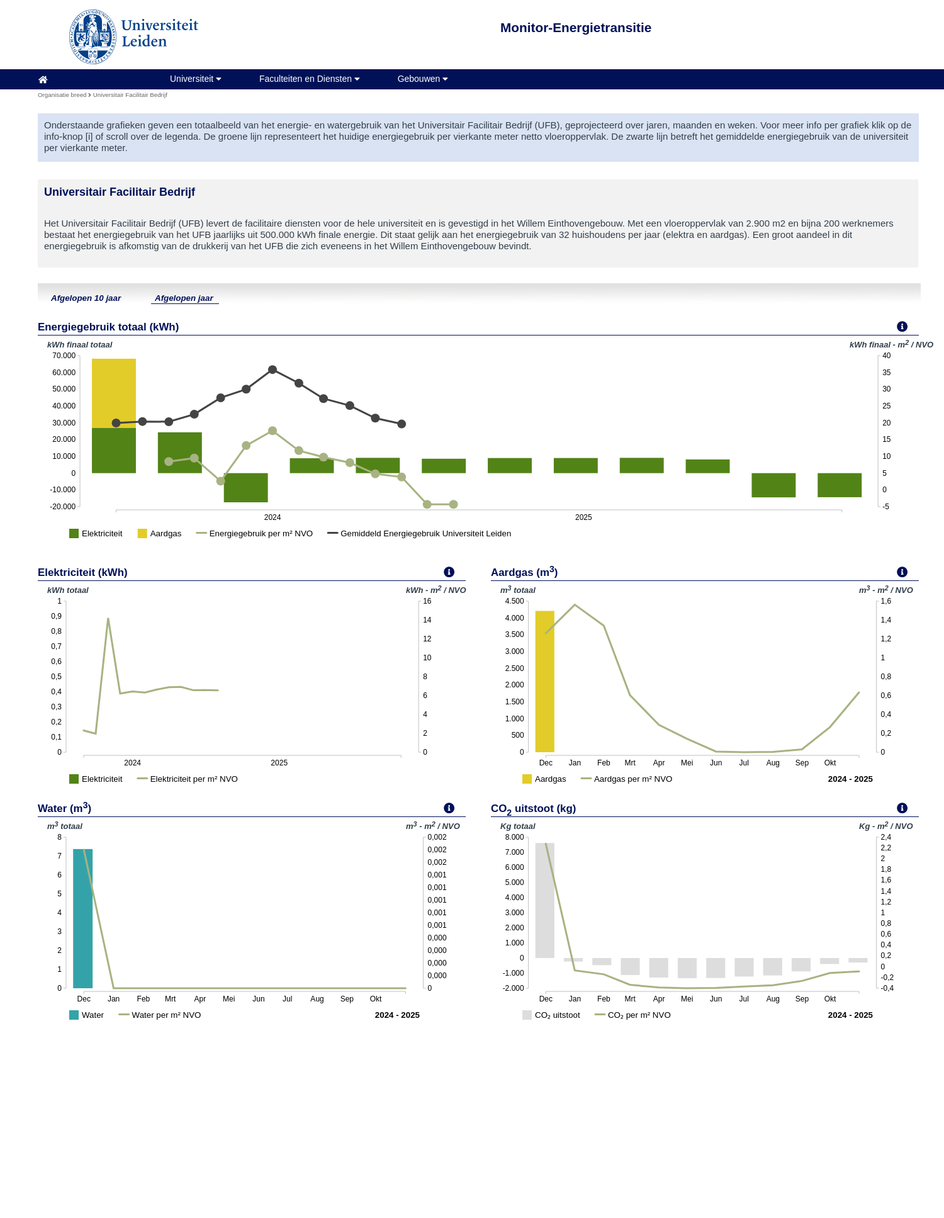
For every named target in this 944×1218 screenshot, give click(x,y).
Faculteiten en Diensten (309, 79)
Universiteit (196, 79)
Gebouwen (423, 79)
